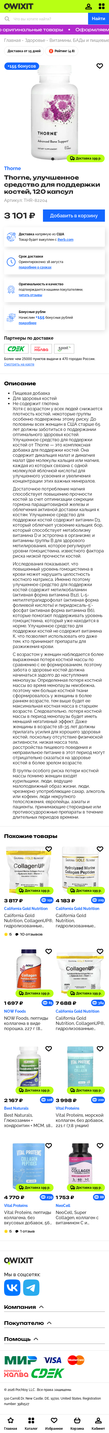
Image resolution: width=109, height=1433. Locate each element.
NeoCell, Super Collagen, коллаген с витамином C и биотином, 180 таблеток (77, 1217)
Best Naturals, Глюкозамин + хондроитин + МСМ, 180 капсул (28, 1120)
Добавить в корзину (74, 215)
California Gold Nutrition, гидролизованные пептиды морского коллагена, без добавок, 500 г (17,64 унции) (77, 920)
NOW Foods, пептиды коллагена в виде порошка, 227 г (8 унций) (26, 1023)
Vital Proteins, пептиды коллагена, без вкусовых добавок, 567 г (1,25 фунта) (28, 1217)
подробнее (27, 323)
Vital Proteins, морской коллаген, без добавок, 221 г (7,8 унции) (80, 1120)
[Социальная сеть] (12, 1287)
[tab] (52, 158)
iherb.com (65, 240)
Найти (98, 18)
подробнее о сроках (35, 267)
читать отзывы (30, 295)
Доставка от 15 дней (24, 51)
